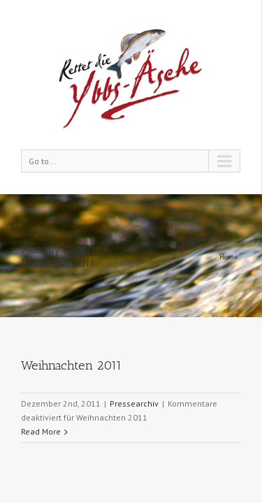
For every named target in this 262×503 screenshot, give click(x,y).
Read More (41, 345)
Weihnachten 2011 (71, 278)
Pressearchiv (134, 317)
